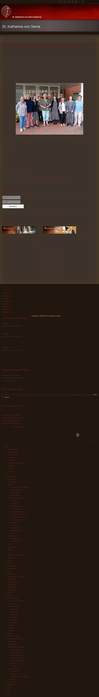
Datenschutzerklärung (8, 213)
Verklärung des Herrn (49, 264)
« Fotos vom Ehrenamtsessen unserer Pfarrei (38, 177)
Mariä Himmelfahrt (48, 270)
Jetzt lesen (35, 239)
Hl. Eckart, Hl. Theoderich (84, 233)
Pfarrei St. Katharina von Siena (20, 174)
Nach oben (5, 179)
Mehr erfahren (87, 237)
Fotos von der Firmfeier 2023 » (60, 177)
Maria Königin (47, 277)
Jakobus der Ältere (48, 257)
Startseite (4, 39)
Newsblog (13, 39)
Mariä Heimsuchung (49, 251)
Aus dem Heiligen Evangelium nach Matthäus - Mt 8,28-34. (20, 236)
